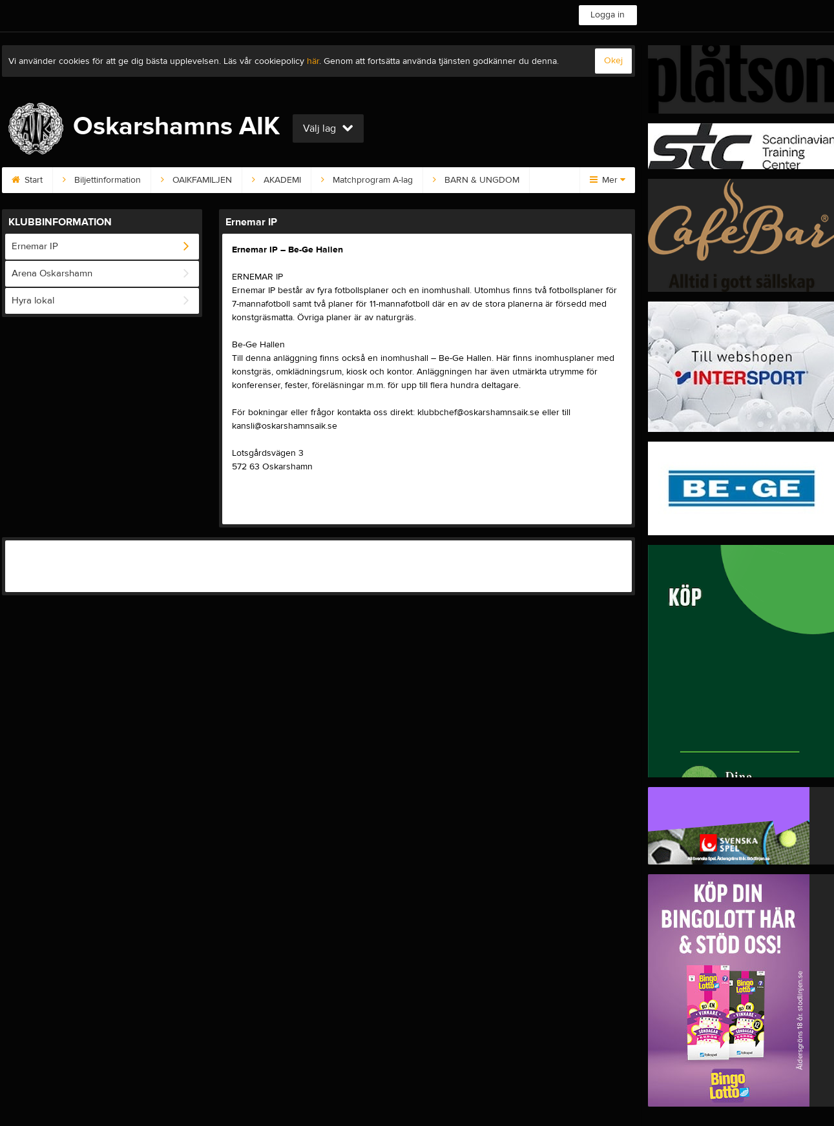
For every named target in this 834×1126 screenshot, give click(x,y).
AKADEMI (276, 180)
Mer (607, 180)
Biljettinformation (102, 180)
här (313, 61)
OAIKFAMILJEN (196, 180)
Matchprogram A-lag (367, 180)
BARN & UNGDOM (476, 180)
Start (27, 180)
